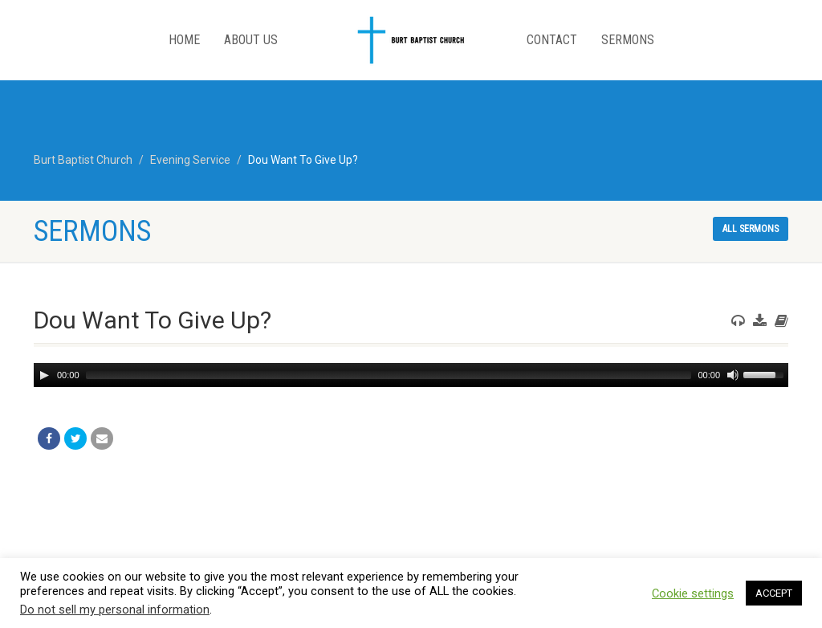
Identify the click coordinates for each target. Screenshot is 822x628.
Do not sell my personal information (115, 609)
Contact (552, 39)
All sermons (750, 228)
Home (184, 39)
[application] (411, 375)
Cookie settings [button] (693, 593)
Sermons (627, 39)
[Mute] (732, 375)
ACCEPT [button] (773, 593)
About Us (251, 39)
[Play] (44, 375)
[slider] (389, 375)
